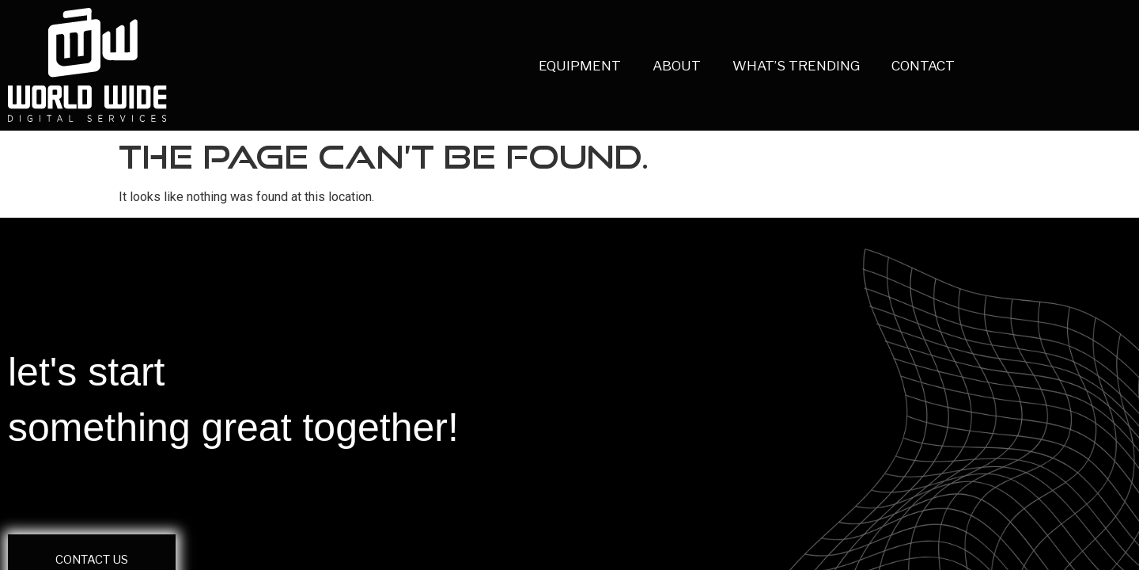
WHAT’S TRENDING (753, 66)
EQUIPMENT (537, 66)
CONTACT (880, 66)
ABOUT (634, 66)
